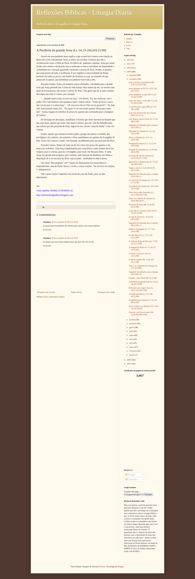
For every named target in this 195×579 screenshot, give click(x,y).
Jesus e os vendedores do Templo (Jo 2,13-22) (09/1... (143, 267)
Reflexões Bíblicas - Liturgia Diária (84, 12)
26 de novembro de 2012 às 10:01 (65, 222)
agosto (132, 327)
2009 (129, 72)
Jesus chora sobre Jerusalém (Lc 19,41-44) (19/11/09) (141, 193)
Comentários (132, 479)
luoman (102, 567)
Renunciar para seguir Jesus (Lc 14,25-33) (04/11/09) (141, 289)
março (131, 347)
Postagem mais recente (46, 292)
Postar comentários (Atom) (53, 297)
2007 (129, 364)
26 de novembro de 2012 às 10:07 (65, 238)
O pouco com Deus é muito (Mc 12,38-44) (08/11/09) (141, 313)
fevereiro (133, 351)
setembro (133, 323)
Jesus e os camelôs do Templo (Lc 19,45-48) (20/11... (142, 199)
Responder (47, 230)
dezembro (133, 75)
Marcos (129, 42)
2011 (129, 64)
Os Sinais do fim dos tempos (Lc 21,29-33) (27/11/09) (141, 157)
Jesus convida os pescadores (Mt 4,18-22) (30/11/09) (141, 83)
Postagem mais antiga (106, 292)
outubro (132, 320)
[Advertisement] (141, 423)
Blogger (121, 567)
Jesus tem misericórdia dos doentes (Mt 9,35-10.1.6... (142, 114)
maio (131, 339)
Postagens (131, 475)
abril (131, 343)
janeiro (132, 355)
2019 (129, 60)
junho (131, 335)
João (128, 49)
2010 (129, 68)
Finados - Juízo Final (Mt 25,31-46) (143, 278)
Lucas (128, 45)
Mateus (129, 39)
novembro (133, 79)
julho (131, 331)
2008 (129, 360)
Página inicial (76, 292)
